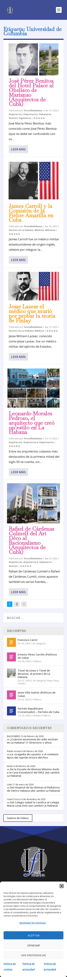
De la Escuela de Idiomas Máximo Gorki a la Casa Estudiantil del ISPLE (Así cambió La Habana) (33, 772)
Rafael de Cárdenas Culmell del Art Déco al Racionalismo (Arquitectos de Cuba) (31, 540)
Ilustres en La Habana (21, 230)
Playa (49, 680)
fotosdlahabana (33, 110)
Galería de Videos (18, 818)
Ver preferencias (33, 955)
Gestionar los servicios (32, 922)
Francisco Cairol (27, 640)
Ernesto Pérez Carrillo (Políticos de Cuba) (37, 656)
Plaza (56, 680)
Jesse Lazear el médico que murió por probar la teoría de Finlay (32, 313)
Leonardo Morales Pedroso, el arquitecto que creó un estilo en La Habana (31, 423)
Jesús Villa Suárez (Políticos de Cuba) (36, 694)
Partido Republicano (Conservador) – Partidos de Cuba (38, 710)
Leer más (18, 149)
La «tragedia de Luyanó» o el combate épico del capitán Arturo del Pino (32, 756)
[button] (61, 886)
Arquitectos (15, 114)
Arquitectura (30, 442)
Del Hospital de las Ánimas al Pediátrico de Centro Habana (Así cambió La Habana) (33, 789)
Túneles (22, 683)
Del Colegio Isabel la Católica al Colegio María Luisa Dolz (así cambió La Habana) (33, 804)
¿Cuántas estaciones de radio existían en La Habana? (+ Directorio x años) (32, 741)
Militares (50, 230)
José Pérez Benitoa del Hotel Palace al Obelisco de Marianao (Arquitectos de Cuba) (31, 92)
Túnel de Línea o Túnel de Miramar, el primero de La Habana (34, 674)
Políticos (37, 661)
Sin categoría (38, 643)
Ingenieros (25, 118)
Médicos (39, 230)
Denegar (33, 945)
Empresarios (30, 114)
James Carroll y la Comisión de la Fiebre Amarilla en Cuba (31, 212)
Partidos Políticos (41, 715)
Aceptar (33, 935)
